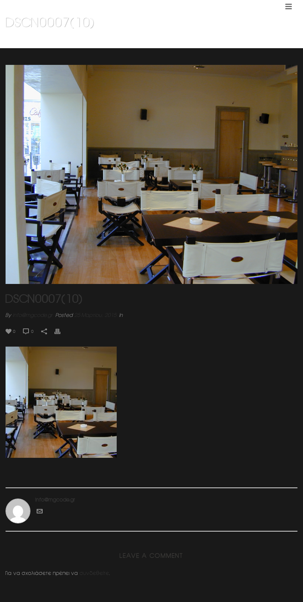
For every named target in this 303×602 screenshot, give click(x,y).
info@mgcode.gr (33, 315)
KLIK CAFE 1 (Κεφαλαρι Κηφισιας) (221, 41)
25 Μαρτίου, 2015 (95, 315)
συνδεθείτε (94, 573)
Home (176, 41)
